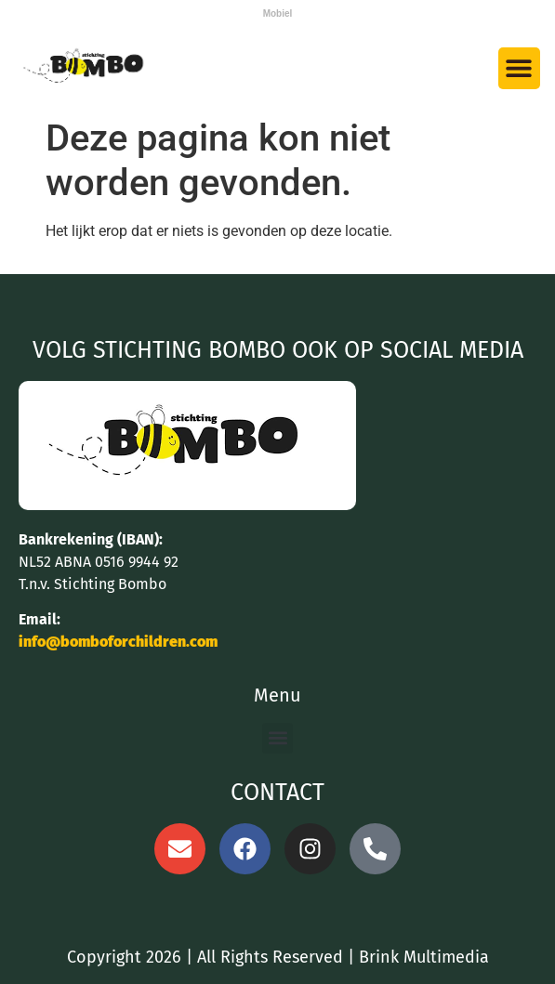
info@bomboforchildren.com (118, 641)
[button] (519, 68)
